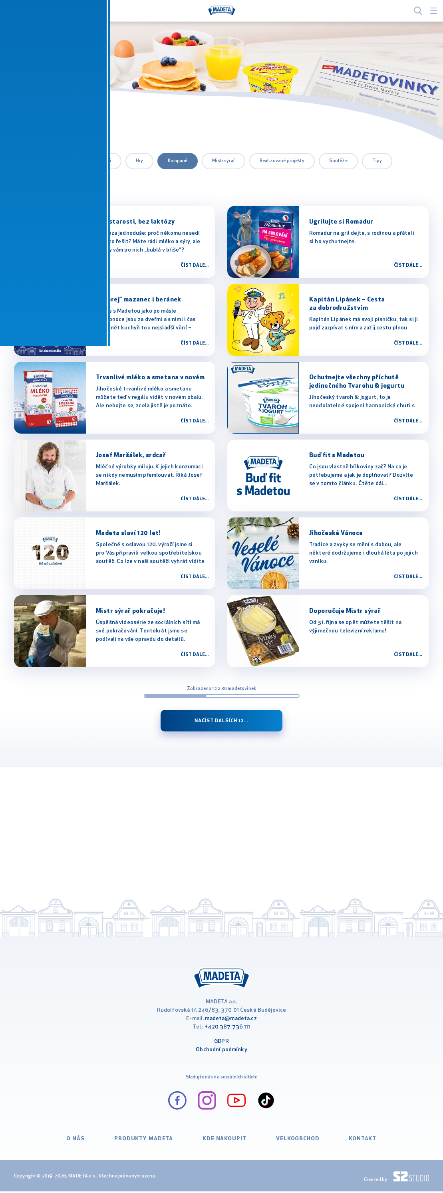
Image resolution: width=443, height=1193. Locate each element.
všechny (33, 161)
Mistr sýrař (223, 161)
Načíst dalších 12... (221, 721)
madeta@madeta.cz (230, 1022)
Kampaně (177, 161)
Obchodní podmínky (221, 1053)
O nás (79, 1141)
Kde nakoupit (222, 1141)
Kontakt (358, 1141)
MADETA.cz (27, 116)
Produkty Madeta (145, 1141)
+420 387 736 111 (227, 1030)
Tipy (377, 161)
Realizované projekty (282, 161)
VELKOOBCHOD (294, 1141)
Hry (139, 161)
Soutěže (338, 161)
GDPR (221, 1044)
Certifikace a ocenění (89, 161)
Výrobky (33, 181)
